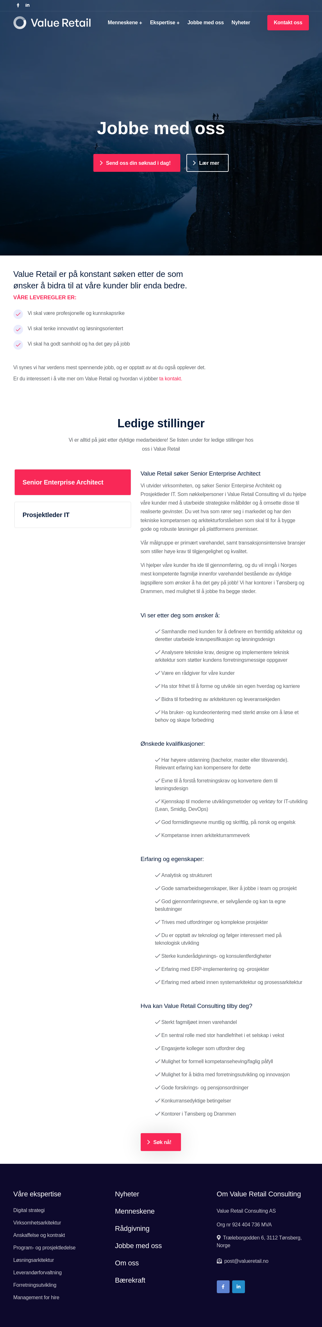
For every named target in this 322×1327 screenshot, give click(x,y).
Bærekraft (130, 1280)
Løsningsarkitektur (33, 1260)
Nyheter (241, 22)
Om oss (127, 1263)
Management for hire (36, 1297)
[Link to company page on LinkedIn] (27, 5)
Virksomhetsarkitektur (37, 1222)
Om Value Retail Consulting (259, 1194)
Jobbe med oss (205, 22)
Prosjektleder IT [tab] (46, 514)
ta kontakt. (170, 378)
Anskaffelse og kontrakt (39, 1235)
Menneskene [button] (123, 22)
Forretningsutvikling (35, 1285)
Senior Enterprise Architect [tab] (63, 482)
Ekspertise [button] (162, 22)
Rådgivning (132, 1228)
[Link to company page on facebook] (18, 5)
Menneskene (134, 1211)
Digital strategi (29, 1210)
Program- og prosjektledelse (44, 1247)
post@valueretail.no (245, 1261)
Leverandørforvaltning (37, 1272)
